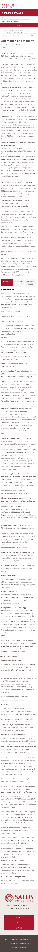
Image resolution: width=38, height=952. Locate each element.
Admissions (7, 281)
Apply (19, 917)
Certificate (19, 281)
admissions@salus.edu (19, 947)
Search (16, 21)
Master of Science (30, 282)
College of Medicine (19, 30)
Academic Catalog (8, 30)
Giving (19, 928)
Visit (19, 923)
